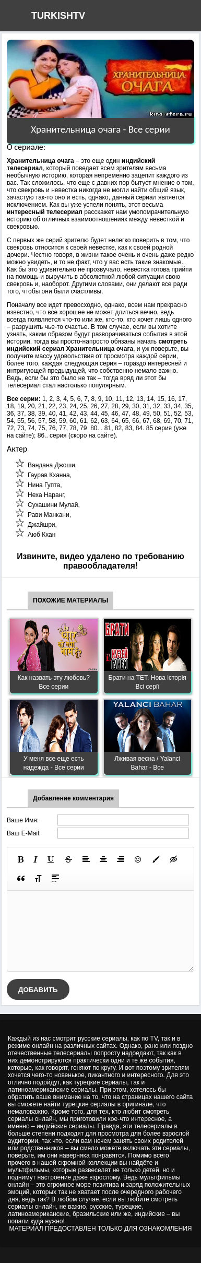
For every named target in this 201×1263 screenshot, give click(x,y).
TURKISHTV (58, 15)
